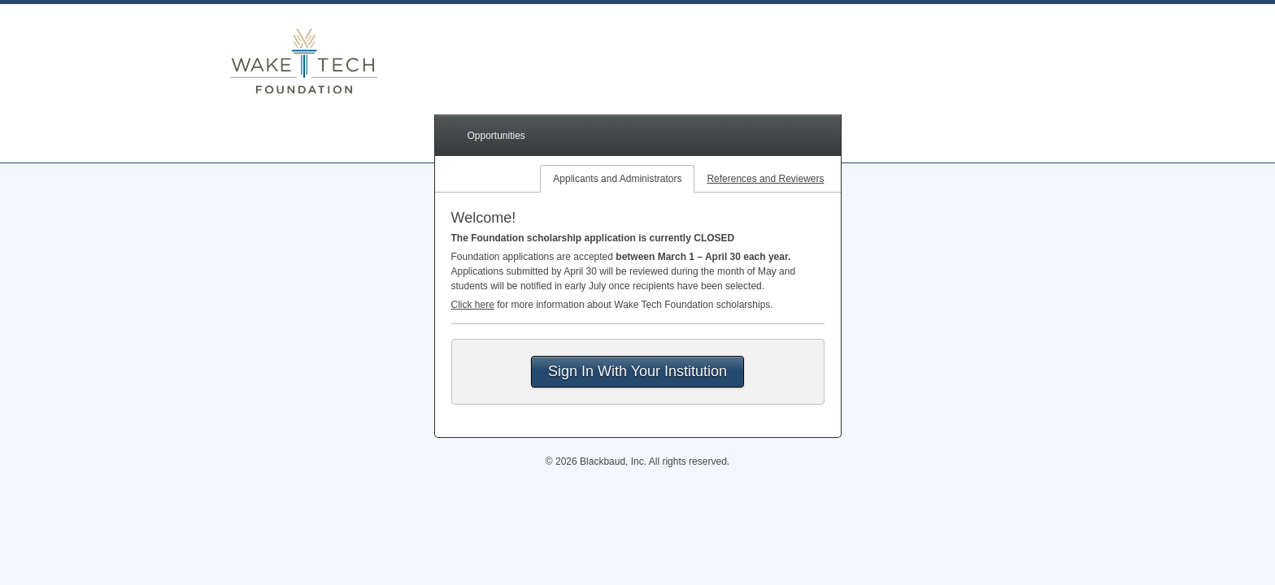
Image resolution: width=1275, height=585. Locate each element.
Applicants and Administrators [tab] (617, 178)
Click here (472, 304)
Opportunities (496, 135)
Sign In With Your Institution (637, 371)
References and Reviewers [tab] (765, 178)
